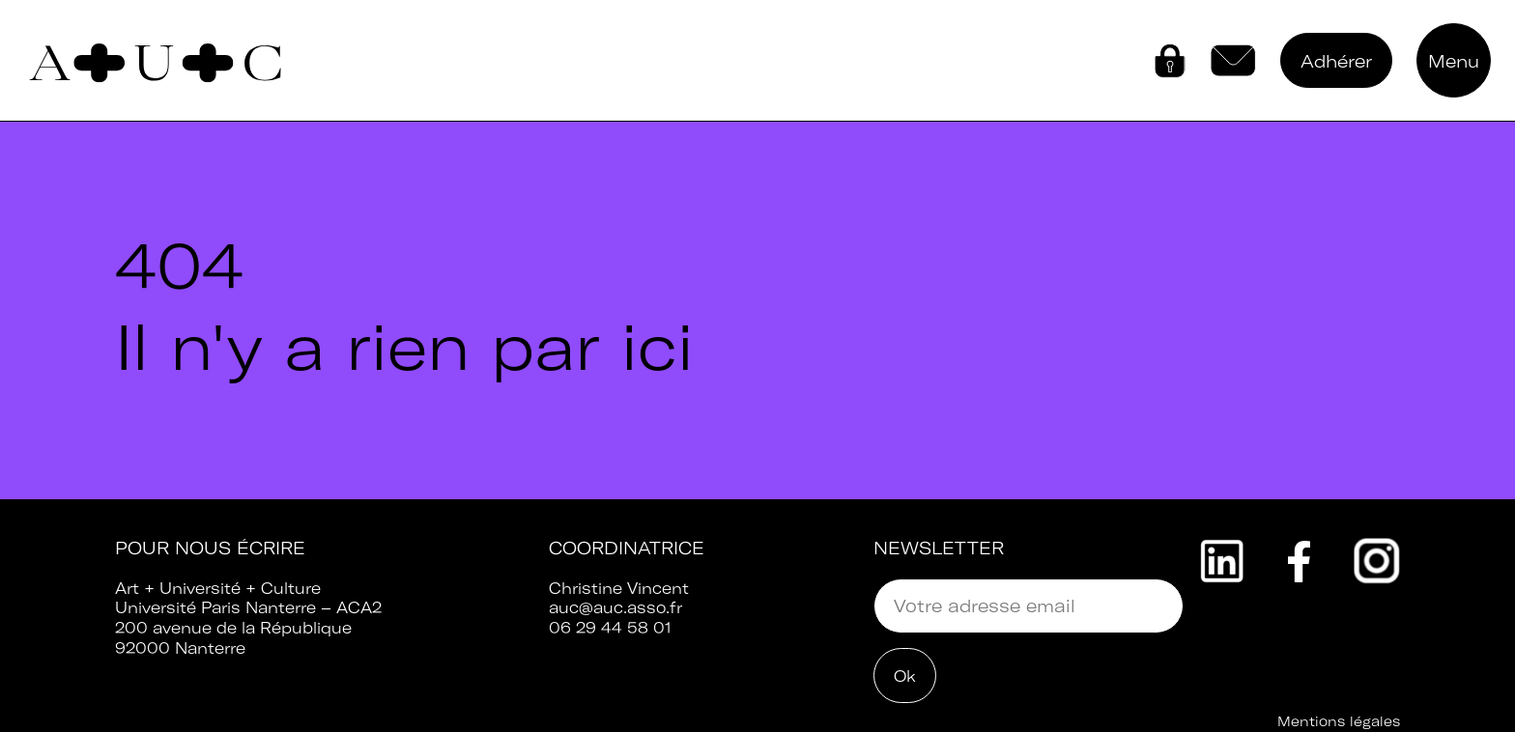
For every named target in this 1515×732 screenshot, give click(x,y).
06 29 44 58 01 (610, 627)
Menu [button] (1453, 61)
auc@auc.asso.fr (615, 607)
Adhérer (1336, 61)
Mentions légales (1338, 721)
